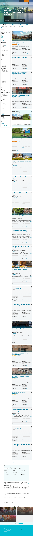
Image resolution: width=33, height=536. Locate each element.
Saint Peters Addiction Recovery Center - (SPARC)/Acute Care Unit (20, 246)
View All (3, 40)
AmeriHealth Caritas (4, 54)
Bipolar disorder (4, 101)
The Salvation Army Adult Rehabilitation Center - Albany (20, 408)
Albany (2, 34)
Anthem (3, 55)
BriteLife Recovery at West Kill (18, 42)
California (16, 112)
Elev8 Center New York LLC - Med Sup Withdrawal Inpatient (20, 353)
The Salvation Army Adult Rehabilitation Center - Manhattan (20, 287)
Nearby (14, 112)
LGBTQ (3, 79)
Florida (20, 112)
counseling (5, 481)
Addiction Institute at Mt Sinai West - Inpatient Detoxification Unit (22, 72)
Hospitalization (4, 44)
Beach (3, 108)
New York (8, 464)
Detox (3, 46)
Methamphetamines (4, 90)
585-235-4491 (14, 446)
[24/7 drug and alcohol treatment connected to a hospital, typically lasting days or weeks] (6, 44)
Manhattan (23, 469)
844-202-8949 (14, 273)
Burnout (3, 102)
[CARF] (17, 298)
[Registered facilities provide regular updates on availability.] (17, 282)
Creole (3, 122)
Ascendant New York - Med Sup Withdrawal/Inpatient (18, 328)
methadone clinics (20, 480)
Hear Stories (16, 527)
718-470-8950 (14, 234)
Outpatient (3, 45)
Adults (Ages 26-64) (4, 64)
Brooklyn (2, 36)
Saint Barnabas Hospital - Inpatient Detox (20, 215)
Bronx (2, 35)
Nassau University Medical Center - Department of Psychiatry (19, 177)
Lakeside (3, 112)
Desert (3, 111)
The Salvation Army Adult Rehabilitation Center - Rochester (20, 442)
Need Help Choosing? (4, 125)
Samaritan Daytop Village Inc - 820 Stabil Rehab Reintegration (20, 95)
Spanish (3, 117)
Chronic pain (3, 103)
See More (23, 50)
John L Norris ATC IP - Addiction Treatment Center (21, 193)
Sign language (4, 118)
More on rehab (3, 27)
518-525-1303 (14, 250)
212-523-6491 (14, 76)
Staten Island (16, 473)
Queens (15, 471)
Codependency (4, 104)
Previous (11, 459)
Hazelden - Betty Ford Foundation (19, 57)
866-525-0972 (15, 44)
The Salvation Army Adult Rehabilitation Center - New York (20, 304)
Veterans (3, 80)
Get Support (21, 527)
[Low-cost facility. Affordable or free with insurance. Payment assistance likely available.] (18, 271)
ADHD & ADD (4, 99)
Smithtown (6, 473)
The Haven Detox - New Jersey (27, 120)
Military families (4, 82)
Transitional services (4, 73)
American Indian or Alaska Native (5, 119)
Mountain (3, 113)
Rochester (23, 471)
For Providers (26, 527)
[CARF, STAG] (17, 172)
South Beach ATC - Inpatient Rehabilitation (21, 160)
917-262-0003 (14, 332)
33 (20, 459)
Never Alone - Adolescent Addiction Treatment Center (21, 269)
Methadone (3, 94)
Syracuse (23, 473)
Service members (4, 81)
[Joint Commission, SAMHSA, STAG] (17, 188)
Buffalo (6, 469)
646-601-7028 (14, 60)
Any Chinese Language (5, 121)
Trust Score (24, 487)
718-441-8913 (14, 99)
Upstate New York (8, 475)
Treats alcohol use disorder (5, 69)
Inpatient (3, 43)
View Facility (20, 44)
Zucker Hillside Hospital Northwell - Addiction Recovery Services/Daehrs (21, 230)
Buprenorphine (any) (4, 95)
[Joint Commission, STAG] (17, 148)
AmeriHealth (3, 53)
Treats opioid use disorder (5, 70)
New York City (3, 39)
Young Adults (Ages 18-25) (5, 65)
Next (22, 459)
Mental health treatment (5, 71)
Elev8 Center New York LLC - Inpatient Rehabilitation (20, 376)
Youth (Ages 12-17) (4, 66)
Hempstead (15, 469)
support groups (24, 480)
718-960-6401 (14, 218)
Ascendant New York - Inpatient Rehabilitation (22, 391)
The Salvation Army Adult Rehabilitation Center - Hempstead (20, 425)
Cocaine (3, 89)
